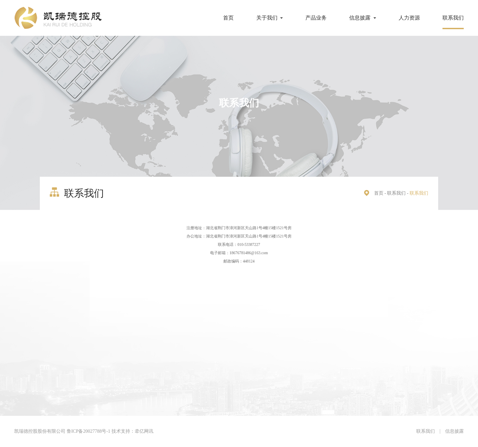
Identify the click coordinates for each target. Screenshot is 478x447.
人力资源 (409, 18)
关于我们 (267, 18)
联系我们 (453, 18)
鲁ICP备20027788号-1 (88, 431)
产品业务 (316, 18)
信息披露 (359, 18)
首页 (228, 18)
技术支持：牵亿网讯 (132, 431)
